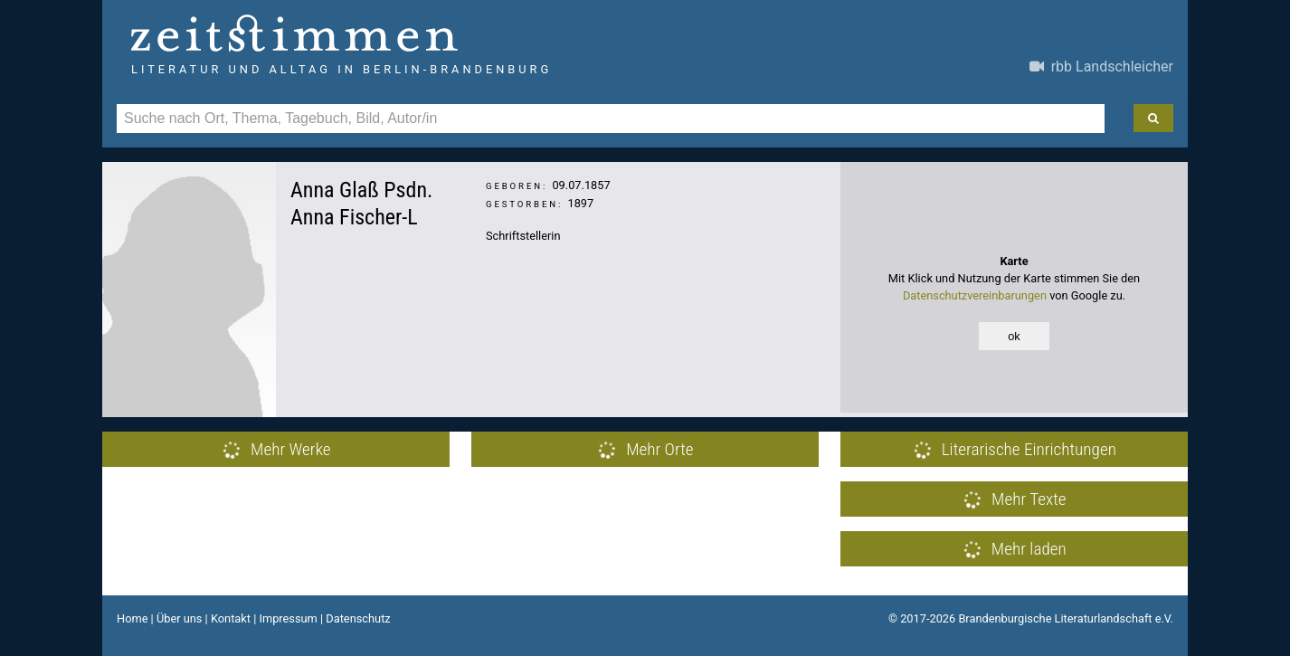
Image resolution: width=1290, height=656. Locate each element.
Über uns (180, 618)
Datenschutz (358, 618)
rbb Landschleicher (1101, 66)
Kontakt (231, 618)
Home (132, 618)
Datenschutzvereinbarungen (975, 295)
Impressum (288, 618)
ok (1014, 336)
